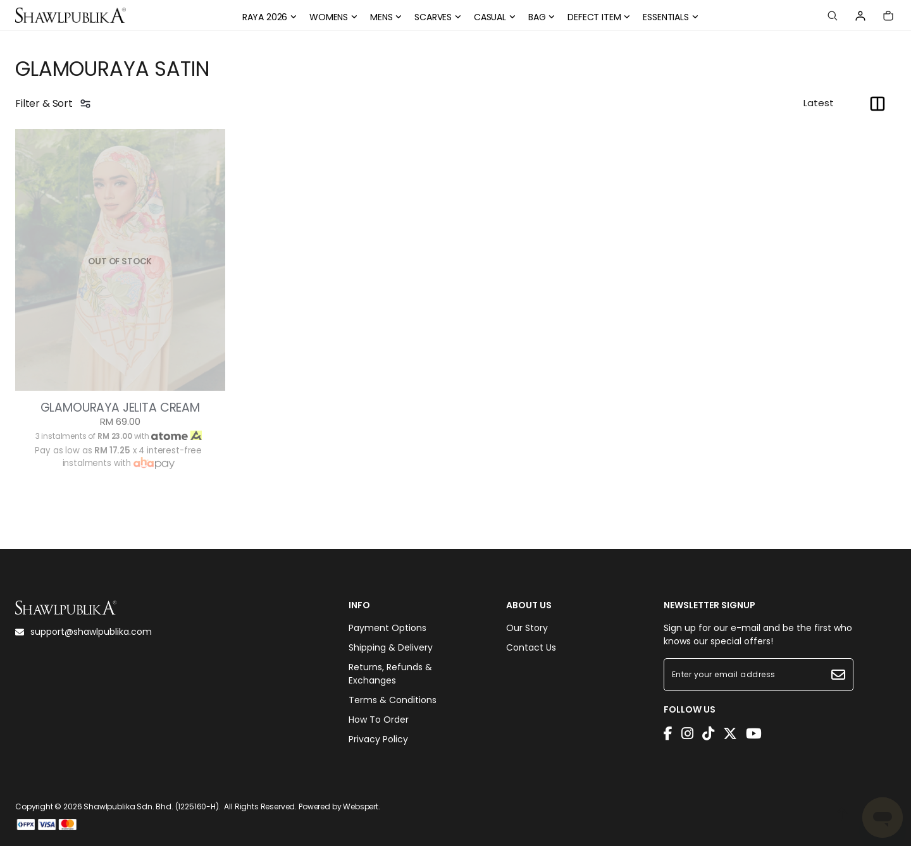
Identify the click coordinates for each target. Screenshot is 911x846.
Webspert (360, 806)
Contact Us (531, 647)
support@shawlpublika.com (83, 631)
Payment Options (387, 628)
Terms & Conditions (393, 700)
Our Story (527, 628)
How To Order (379, 719)
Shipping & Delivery (391, 647)
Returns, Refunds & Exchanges (390, 674)
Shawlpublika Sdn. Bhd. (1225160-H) (151, 806)
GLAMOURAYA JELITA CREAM (120, 408)
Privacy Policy (378, 739)
